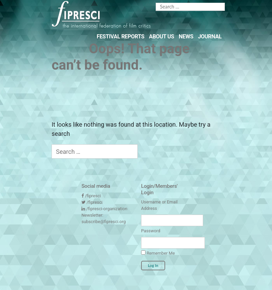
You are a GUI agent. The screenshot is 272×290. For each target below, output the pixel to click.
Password (150, 230)
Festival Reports (120, 36)
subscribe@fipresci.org (103, 221)
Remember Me (158, 253)
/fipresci (93, 195)
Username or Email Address (159, 205)
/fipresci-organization (106, 208)
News (186, 36)
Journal (210, 36)
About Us (161, 36)
